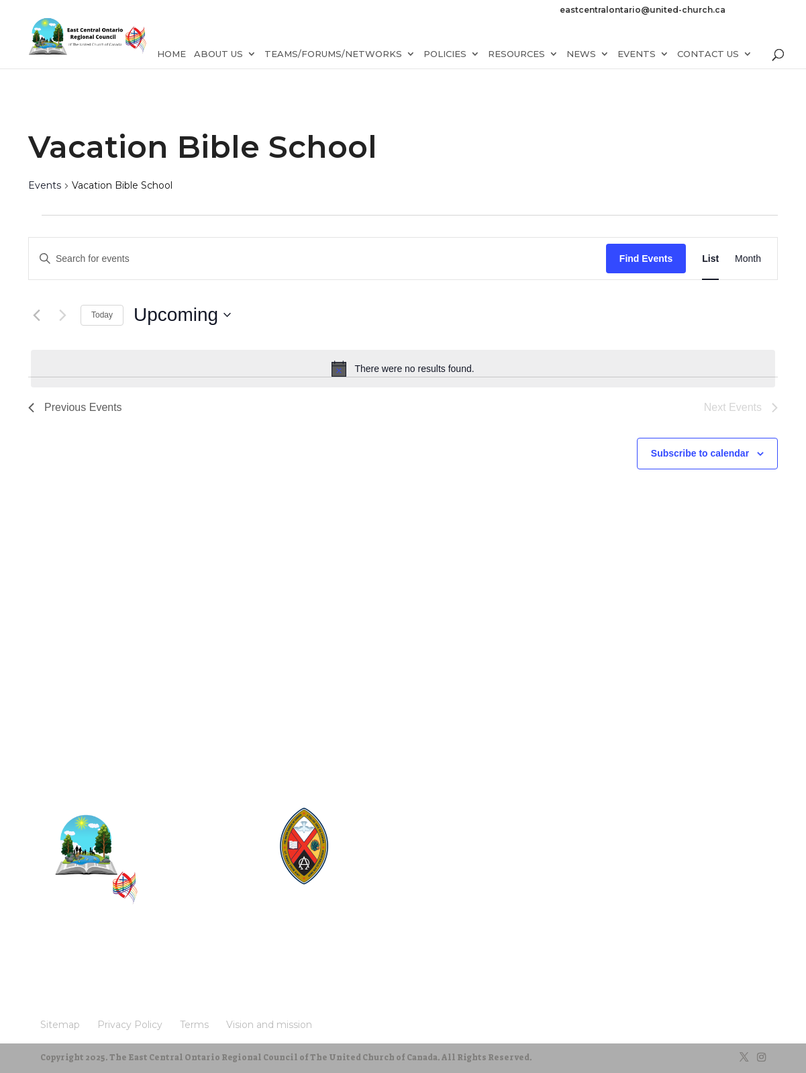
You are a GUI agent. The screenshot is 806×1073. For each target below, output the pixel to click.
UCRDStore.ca (379, 889)
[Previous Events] (36, 315)
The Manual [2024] (386, 825)
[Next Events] (62, 315)
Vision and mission (81, 982)
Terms (164, 961)
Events (44, 185)
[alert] (403, 368)
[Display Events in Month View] (748, 259)
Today (102, 315)
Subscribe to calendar (700, 453)
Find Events (645, 258)
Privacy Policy (113, 961)
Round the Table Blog (393, 838)
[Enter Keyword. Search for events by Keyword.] (317, 259)
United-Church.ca (385, 812)
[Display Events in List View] (710, 259)
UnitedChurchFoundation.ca (403, 851)
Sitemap (60, 961)
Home (171, 62)
